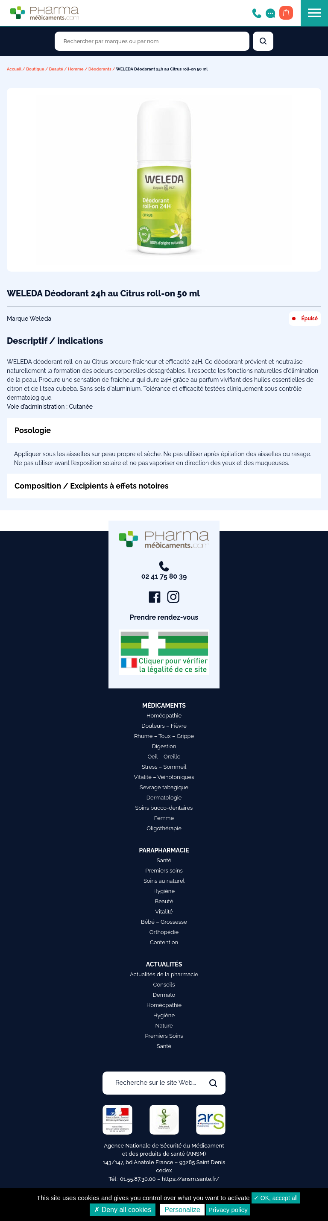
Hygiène (164, 891)
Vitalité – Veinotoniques (164, 777)
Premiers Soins (164, 1036)
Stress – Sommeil (164, 767)
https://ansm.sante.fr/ (191, 1179)
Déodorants (99, 69)
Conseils (164, 984)
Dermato (164, 995)
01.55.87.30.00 (138, 1179)
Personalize (182, 1209)
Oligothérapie (164, 828)
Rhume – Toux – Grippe (164, 736)
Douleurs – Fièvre (164, 726)
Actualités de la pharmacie (164, 974)
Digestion (164, 746)
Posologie (33, 430)
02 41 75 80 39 (164, 570)
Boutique (35, 69)
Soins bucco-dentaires (164, 808)
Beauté (56, 69)
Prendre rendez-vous (164, 617)
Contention (164, 942)
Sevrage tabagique (164, 787)
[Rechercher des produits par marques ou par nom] (152, 41)
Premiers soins (164, 870)
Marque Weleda (29, 318)
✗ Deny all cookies (122, 1209)
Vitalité (164, 911)
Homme (76, 69)
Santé (164, 860)
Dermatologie (164, 797)
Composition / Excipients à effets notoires (92, 485)
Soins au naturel (164, 881)
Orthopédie (164, 932)
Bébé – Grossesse (164, 922)
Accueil (14, 69)
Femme (164, 818)
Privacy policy (228, 1209)
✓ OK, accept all (276, 1198)
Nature (164, 1025)
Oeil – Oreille (164, 756)
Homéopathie (164, 715)
